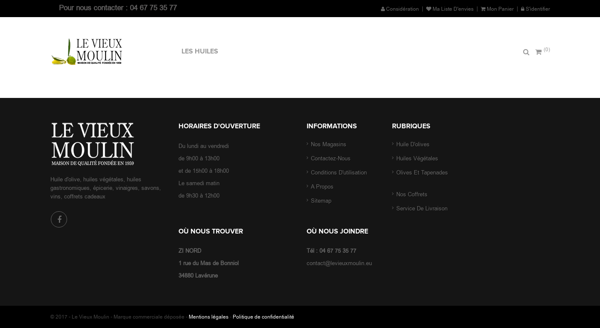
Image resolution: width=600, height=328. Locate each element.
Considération (400, 9)
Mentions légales (208, 316)
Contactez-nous (331, 158)
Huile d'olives (413, 144)
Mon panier (497, 9)
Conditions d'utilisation (339, 172)
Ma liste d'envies (450, 9)
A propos (322, 186)
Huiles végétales (417, 158)
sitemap (321, 201)
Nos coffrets (412, 194)
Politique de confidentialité (263, 316)
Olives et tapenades (422, 172)
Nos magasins (328, 144)
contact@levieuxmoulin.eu (339, 263)
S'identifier (535, 9)
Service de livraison (422, 208)
